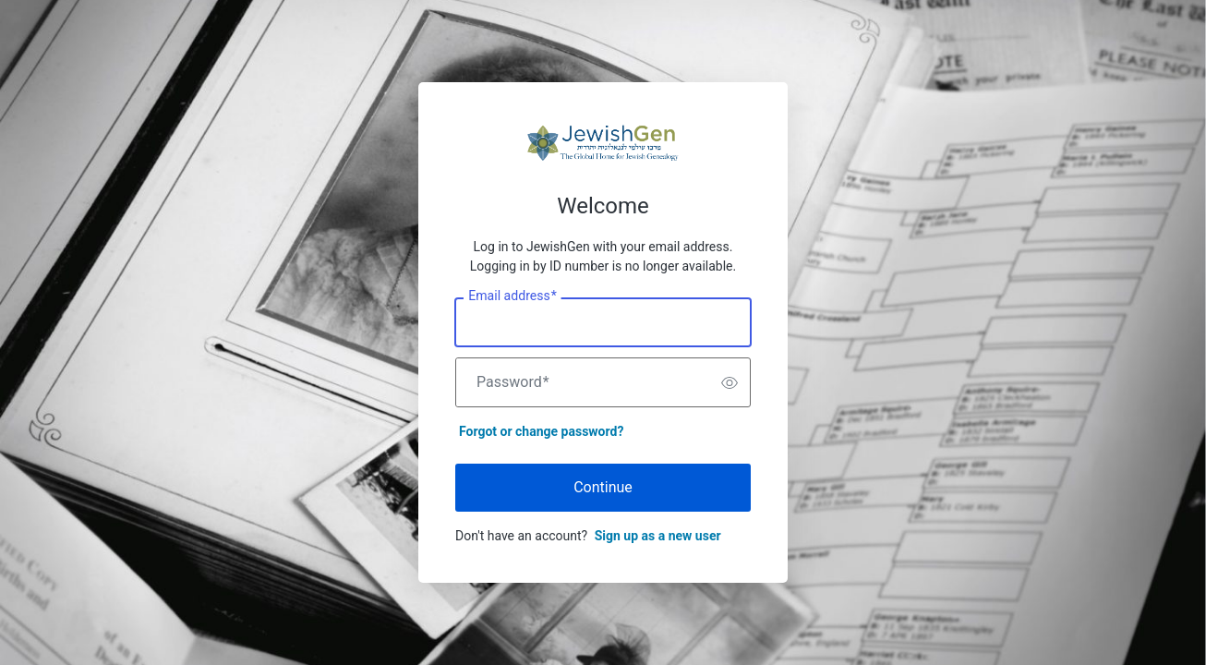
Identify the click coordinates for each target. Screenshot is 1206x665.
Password (512, 382)
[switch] (729, 382)
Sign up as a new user (658, 535)
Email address (512, 296)
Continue (603, 487)
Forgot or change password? (541, 431)
